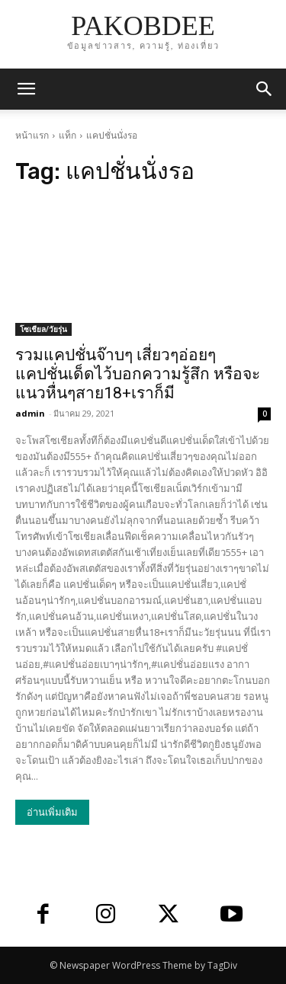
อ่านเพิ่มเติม (52, 812)
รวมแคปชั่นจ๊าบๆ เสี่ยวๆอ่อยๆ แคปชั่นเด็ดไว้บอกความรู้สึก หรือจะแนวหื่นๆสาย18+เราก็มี (137, 374)
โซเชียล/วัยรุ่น (43, 329)
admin (30, 413)
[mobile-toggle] (26, 89)
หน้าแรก (32, 135)
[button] (264, 89)
